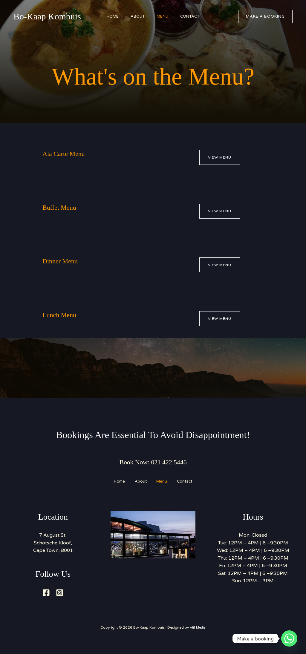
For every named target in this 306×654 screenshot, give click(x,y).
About (136, 16)
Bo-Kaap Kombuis (47, 16)
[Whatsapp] (289, 638)
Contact (194, 16)
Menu (164, 16)
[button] (265, 16)
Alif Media (197, 636)
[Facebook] (46, 601)
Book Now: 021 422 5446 (153, 462)
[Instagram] (59, 601)
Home (108, 16)
